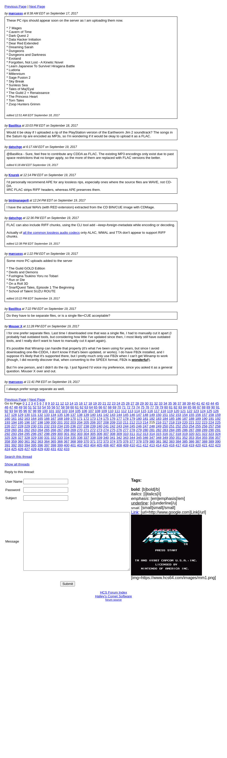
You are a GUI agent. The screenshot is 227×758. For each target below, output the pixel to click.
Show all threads (17, 464)
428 (33, 449)
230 (33, 426)
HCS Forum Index (113, 592)
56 (53, 407)
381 (158, 441)
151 (165, 415)
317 (172, 434)
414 (158, 445)
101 (51, 411)
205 (86, 422)
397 (47, 445)
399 (60, 445)
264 (40, 430)
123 (196, 411)
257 (211, 426)
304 (86, 434)
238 (86, 426)
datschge (15, 147)
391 (7, 445)
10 (52, 403)
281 (152, 430)
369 (79, 441)
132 (40, 415)
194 (14, 422)
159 (218, 415)
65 (96, 407)
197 (33, 422)
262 (27, 430)
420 (198, 445)
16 (81, 403)
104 (71, 411)
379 (145, 441)
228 (20, 426)
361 (27, 441)
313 (145, 434)
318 (178, 434)
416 (172, 445)
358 (7, 441)
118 (163, 411)
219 (178, 422)
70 (119, 407)
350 (172, 438)
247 (145, 426)
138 (79, 415)
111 (117, 411)
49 (21, 407)
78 (157, 407)
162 (20, 418)
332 (53, 438)
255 (198, 426)
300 (60, 434)
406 (106, 445)
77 (152, 407)
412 (145, 445)
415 (165, 445)
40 (193, 403)
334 (66, 438)
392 (14, 445)
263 (33, 430)
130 (27, 415)
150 (158, 415)
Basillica (15, 125)
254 (191, 426)
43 (208, 403)
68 (110, 407)
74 (138, 407)
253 (185, 426)
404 (93, 445)
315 (158, 434)
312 (139, 434)
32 (156, 403)
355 (204, 438)
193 (7, 422)
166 (47, 418)
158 (211, 415)
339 (99, 438)
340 (106, 438)
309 (119, 434)
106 (84, 411)
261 (20, 430)
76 (147, 407)
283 (165, 430)
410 (132, 445)
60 (72, 407)
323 (211, 434)
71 (124, 407)
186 (178, 418)
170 (73, 418)
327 (20, 438)
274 (106, 430)
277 (125, 430)
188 (191, 418)
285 (178, 430)
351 (178, 438)
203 (73, 422)
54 (44, 407)
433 (66, 449)
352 (185, 438)
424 (7, 449)
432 (60, 449)
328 (27, 438)
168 (60, 418)
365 (53, 441)
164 (33, 418)
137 (73, 415)
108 (97, 411)
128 (14, 415)
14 (71, 403)
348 (158, 438)
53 (39, 407)
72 (128, 407)
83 (180, 407)
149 (152, 415)
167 (53, 418)
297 (40, 434)
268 (66, 430)
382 (165, 441)
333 (60, 438)
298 (47, 434)
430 (47, 449)
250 (165, 426)
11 (57, 403)
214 (145, 422)
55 (49, 407)
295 (27, 434)
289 (204, 430)
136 (66, 415)
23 (114, 403)
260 (14, 430)
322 (204, 434)
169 (66, 418)
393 (20, 445)
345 (139, 438)
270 (79, 430)
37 (179, 403)
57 (58, 407)
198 (40, 422)
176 (112, 418)
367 (66, 441)
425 (14, 449)
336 (79, 438)
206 (93, 422)
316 (165, 434)
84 (185, 407)
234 (60, 426)
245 (132, 426)
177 (119, 418)
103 (64, 411)
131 (33, 415)
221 (191, 422)
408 (119, 445)
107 (91, 411)
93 (11, 411)
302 (73, 434)
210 (119, 422)
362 (33, 441)
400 (66, 445)
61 (77, 407)
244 (125, 426)
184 (165, 418)
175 (106, 418)
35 (170, 403)
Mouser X (15, 326)
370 (86, 441)
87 (199, 407)
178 (125, 418)
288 (198, 430)
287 (191, 430)
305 (93, 434)
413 (152, 445)
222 (198, 422)
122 (189, 411)
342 (119, 438)
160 (7, 418)
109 (104, 411)
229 (27, 426)
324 (218, 434)
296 (33, 434)
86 (194, 407)
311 (132, 434)
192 (218, 418)
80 (166, 407)
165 (40, 418)
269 (73, 430)
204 (79, 422)
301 (66, 434)
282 (158, 430)
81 (171, 407)
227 (14, 426)
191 (211, 418)
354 (198, 438)
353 (191, 438)
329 (33, 438)
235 (66, 426)
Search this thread (18, 457)
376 (125, 441)
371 (93, 441)
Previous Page (16, 6)
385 (185, 441)
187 (185, 418)
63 (86, 407)
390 (218, 441)
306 (99, 434)
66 (100, 407)
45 (217, 403)
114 (137, 411)
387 (198, 441)
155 (191, 415)
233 (53, 426)
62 (82, 407)
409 (125, 445)
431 (53, 449)
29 (142, 403)
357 (218, 438)
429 (40, 449)
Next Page (37, 6)
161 (14, 418)
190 (204, 418)
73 (133, 407)
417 (178, 445)
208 (106, 422)
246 (139, 426)
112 (124, 411)
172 (86, 418)
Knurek (14, 175)
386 (191, 441)
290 (211, 430)
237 (79, 426)
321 (198, 434)
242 (112, 426)
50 (25, 407)
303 (79, 434)
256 (204, 426)
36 (175, 403)
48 (16, 407)
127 (7, 415)
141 (99, 415)
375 (119, 441)
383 (172, 441)
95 (21, 411)
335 (73, 438)
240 (99, 426)
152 (172, 415)
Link (145, 512)
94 (16, 411)
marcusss (16, 13)
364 (47, 441)
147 (139, 415)
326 (14, 438)
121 (183, 411)
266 (53, 430)
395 (33, 445)
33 (161, 403)
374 (112, 441)
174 (99, 418)
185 (172, 418)
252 (178, 426)
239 (93, 426)
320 (191, 434)
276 (119, 430)
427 (27, 449)
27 (132, 403)
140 (93, 415)
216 (158, 422)
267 (60, 430)
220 (185, 422)
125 (209, 411)
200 (53, 422)
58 (63, 407)
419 (191, 445)
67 (105, 407)
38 (184, 403)
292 (7, 434)
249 (158, 426)
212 (132, 422)
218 (172, 422)
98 (34, 411)
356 (211, 438)
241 (106, 426)
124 (202, 411)
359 (14, 441)
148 (145, 415)
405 (99, 445)
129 (20, 415)
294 (20, 434)
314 (152, 434)
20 (100, 403)
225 (218, 422)
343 (125, 438)
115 (143, 411)
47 (11, 407)
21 (104, 403)
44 (212, 403)
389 (211, 441)
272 (93, 430)
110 (111, 411)
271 (86, 430)
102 (58, 411)
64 (91, 407)
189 (198, 418)
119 (170, 411)
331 (47, 438)
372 (99, 441)
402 (79, 445)
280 (145, 430)
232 (47, 426)
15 (76, 403)
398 (53, 445)
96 (25, 411)
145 (125, 415)
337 (86, 438)
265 (47, 430)
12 (62, 403)
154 (185, 415)
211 (125, 422)
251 (172, 426)
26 (128, 403)
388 (204, 441)
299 (53, 434)
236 (73, 426)
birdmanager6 (19, 200)
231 (40, 426)
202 (66, 422)
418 (185, 445)
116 (150, 411)
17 (85, 403)
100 (45, 411)
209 (112, 422)
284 (172, 430)
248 (152, 426)
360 (20, 441)
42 (203, 403)
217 (165, 422)
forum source (113, 599)
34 (165, 403)
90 (213, 407)
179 (132, 418)
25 (123, 403)
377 (132, 441)
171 (79, 418)
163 (27, 418)
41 (198, 403)
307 (106, 434)
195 (20, 422)
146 (132, 415)
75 (142, 407)
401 (73, 445)
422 (211, 445)
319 (185, 434)
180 (139, 418)
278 (132, 430)
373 (106, 441)
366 (60, 441)
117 (156, 411)
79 (161, 407)
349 (165, 438)
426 (20, 449)
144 (119, 415)
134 (53, 415)
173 (93, 418)
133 (47, 415)
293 (14, 434)
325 (7, 438)
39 (189, 403)
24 (118, 403)
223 (204, 422)
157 (204, 415)
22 (109, 403)
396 (40, 445)
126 (216, 411)
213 (139, 422)
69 (114, 407)
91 (218, 407)
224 (211, 422)
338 (93, 438)
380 (152, 441)
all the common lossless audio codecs (51, 232)
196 (27, 422)
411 (139, 445)
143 (112, 415)
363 (40, 441)
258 (218, 426)
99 (39, 411)
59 (67, 407)
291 (218, 430)
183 (158, 418)
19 (95, 403)
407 (112, 445)
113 (130, 411)
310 (125, 434)
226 (7, 426)
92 (6, 411)
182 (152, 418)
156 (198, 415)
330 (40, 438)
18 (90, 403)
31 (151, 403)
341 (112, 438)
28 (137, 403)
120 (176, 411)
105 (78, 411)
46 (6, 407)
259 (7, 430)
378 (139, 441)
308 (112, 434)
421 (204, 445)
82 (175, 407)
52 (34, 407)
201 (60, 422)
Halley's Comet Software (113, 596)
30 (146, 403)
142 (106, 415)
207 (99, 422)
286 (185, 430)
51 (30, 407)
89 (208, 407)
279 (139, 430)
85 (190, 407)
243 (119, 426)
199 (47, 422)
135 (60, 415)
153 (178, 415)
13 (67, 403)
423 (218, 445)
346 (145, 438)
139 (86, 415)
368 (73, 441)
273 (99, 430)
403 (86, 445)
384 (178, 441)
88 (203, 407)
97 (30, 411)
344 (132, 438)
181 (145, 418)
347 (152, 438)
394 (27, 445)
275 (112, 430)
